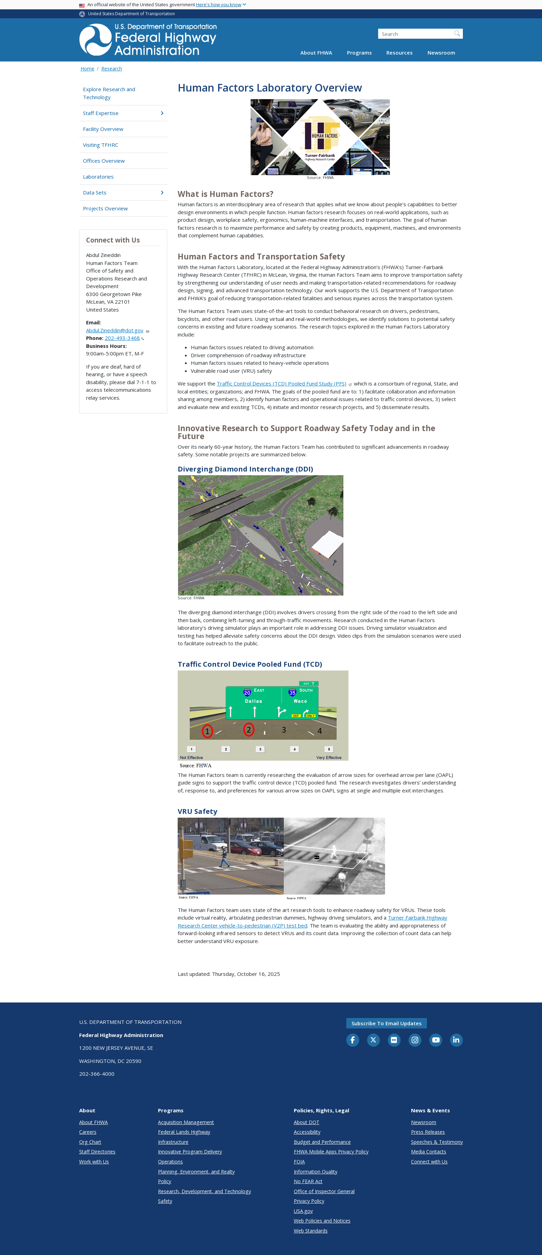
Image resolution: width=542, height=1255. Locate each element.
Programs (359, 52)
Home (87, 68)
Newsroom (441, 52)
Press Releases (428, 1132)
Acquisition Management (186, 1122)
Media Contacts (428, 1151)
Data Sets (123, 192)
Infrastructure (173, 1142)
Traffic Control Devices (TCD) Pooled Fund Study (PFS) (285, 383)
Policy (164, 1181)
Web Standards (311, 1230)
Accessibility (307, 1132)
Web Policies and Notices (322, 1220)
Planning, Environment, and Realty (196, 1171)
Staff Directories (97, 1151)
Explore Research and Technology (109, 93)
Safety (165, 1201)
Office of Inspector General (324, 1191)
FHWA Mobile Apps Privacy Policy (331, 1151)
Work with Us (94, 1161)
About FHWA (316, 52)
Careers (87, 1132)
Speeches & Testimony (437, 1142)
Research (111, 68)
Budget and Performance (322, 1142)
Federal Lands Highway (184, 1132)
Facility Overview (103, 128)
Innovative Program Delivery (190, 1151)
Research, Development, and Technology (204, 1191)
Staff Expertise (123, 113)
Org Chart (90, 1142)
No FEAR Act (308, 1181)
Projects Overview (105, 208)
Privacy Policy (309, 1201)
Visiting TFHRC (100, 144)
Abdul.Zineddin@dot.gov (118, 330)
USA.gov (303, 1211)
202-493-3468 (124, 337)
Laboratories (98, 176)
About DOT (306, 1122)
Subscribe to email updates (387, 1023)
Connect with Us (429, 1161)
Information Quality (315, 1171)
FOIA (299, 1161)
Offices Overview (104, 160)
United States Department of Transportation (131, 14)
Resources (399, 52)
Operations (170, 1161)
